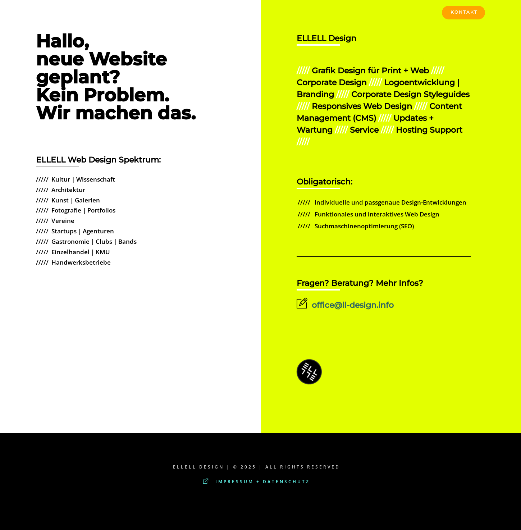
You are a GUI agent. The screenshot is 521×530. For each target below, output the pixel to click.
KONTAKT (464, 12)
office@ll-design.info (345, 305)
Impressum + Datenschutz (256, 482)
